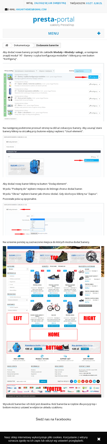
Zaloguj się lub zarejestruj (50, 3)
